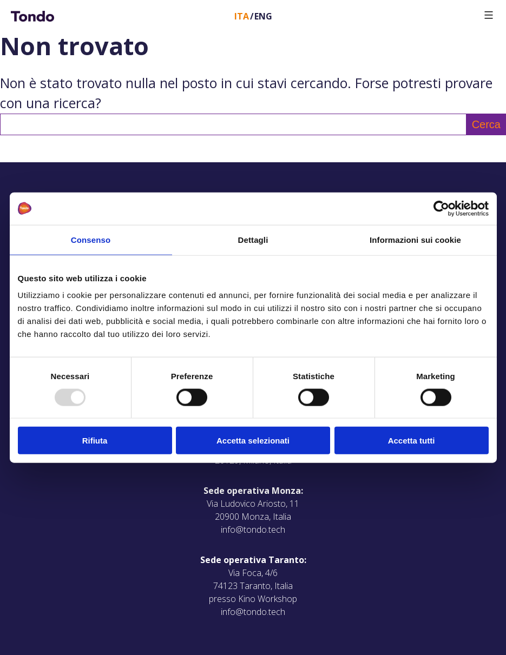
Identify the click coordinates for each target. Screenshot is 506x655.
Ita (241, 16)
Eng (263, 16)
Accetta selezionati (253, 440)
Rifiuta (95, 440)
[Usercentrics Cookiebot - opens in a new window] (441, 208)
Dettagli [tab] (253, 239)
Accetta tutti (411, 440)
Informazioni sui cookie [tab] (415, 239)
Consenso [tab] (90, 239)
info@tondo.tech (253, 529)
